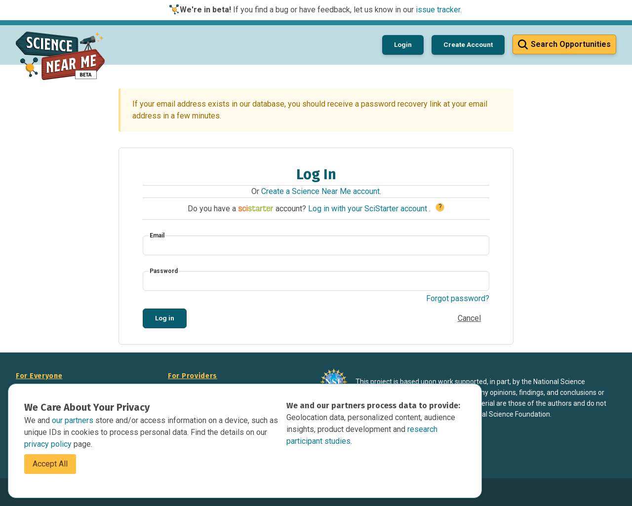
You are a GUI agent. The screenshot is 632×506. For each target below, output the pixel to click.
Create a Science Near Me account (320, 191)
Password (164, 271)
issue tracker (438, 9)
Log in (164, 318)
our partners (73, 420)
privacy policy (49, 444)
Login (403, 44)
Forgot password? (457, 298)
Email (157, 235)
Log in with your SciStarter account (368, 208)
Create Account (468, 44)
